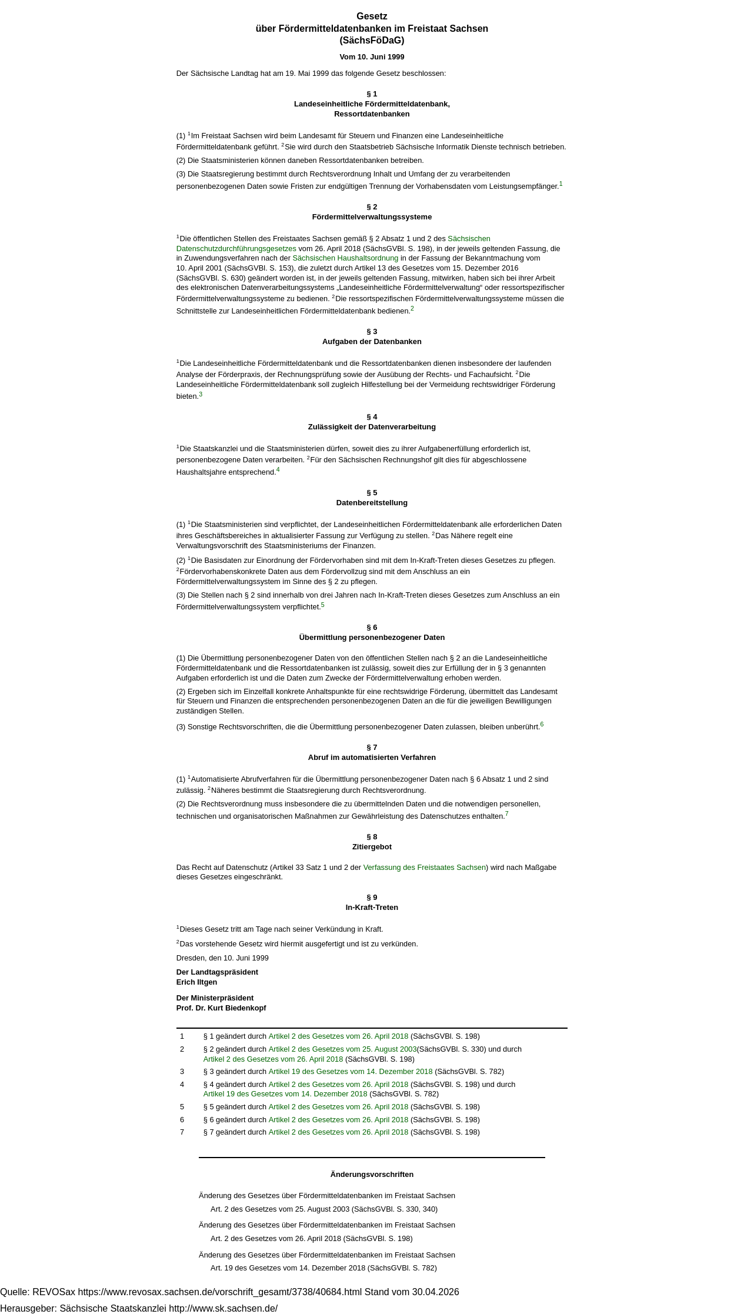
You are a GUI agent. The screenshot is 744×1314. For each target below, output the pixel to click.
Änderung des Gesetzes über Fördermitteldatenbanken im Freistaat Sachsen (327, 1195)
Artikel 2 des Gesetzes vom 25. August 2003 (343, 1049)
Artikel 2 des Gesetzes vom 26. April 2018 (339, 1036)
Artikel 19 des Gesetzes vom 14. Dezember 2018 (351, 1071)
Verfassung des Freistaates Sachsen (424, 867)
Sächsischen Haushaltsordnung (345, 258)
